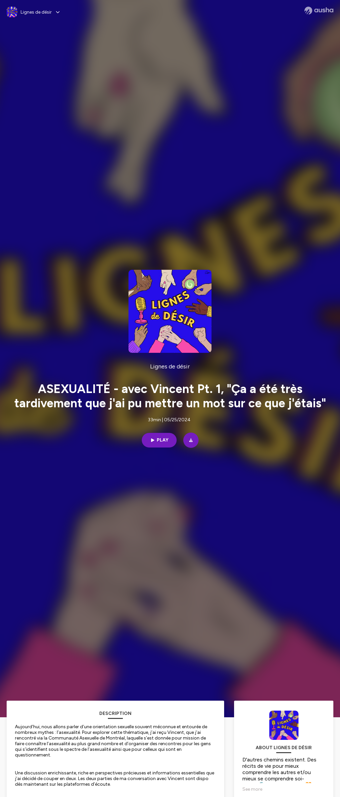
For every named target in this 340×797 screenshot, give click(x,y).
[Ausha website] (318, 11)
